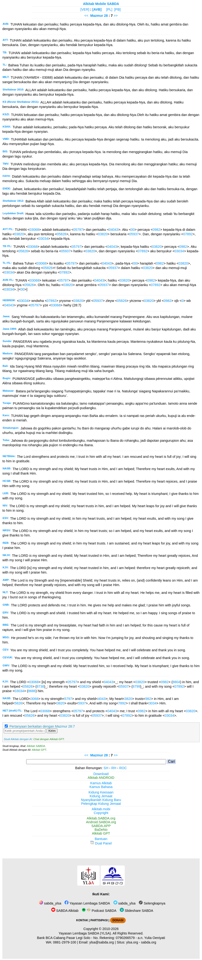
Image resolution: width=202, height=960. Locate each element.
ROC (123, 768)
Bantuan (101, 839)
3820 (128, 699)
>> (116, 15)
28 (106, 15)
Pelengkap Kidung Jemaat (101, 804)
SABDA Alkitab (64, 911)
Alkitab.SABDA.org (101, 818)
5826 (18, 703)
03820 (19, 234)
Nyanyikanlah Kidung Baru (101, 800)
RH (113, 768)
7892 (122, 703)
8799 (136, 686)
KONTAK (82, 920)
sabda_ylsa (50, 903)
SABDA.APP (101, 826)
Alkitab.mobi (101, 809)
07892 (188, 234)
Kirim (52, 731)
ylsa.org (132, 942)
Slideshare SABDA (136, 911)
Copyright (101, 813)
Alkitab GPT (39, 749)
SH (105, 768)
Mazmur (96, 15)
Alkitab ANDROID (101, 778)
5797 (68, 699)
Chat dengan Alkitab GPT (48, 739)
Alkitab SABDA (36, 746)
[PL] (109, 9)
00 (133, 229)
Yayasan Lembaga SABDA (87, 903)
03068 (34, 229)
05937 (134, 234)
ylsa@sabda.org (101, 942)
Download (101, 774)
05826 (61, 234)
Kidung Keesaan (101, 792)
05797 (78, 229)
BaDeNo (101, 829)
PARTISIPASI (99, 920)
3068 (34, 699)
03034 (43, 238)
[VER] (84, 9)
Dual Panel (101, 843)
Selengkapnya (152, 903)
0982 (156, 229)
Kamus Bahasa (101, 787)
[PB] (117, 9)
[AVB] (97, 9)
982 (148, 699)
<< (86, 15)
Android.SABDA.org (101, 822)
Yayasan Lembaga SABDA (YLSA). (85, 933)
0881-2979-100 (64, 942)
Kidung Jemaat (101, 796)
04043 (113, 229)
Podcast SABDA (99, 911)
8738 (40, 686)
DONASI (117, 920)
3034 (152, 703)
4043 (101, 699)
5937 (82, 703)
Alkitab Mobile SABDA (101, 4)
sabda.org (148, 942)
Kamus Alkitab (101, 783)
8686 (32, 691)
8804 (176, 682)
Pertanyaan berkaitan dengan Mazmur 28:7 (42, 726)
